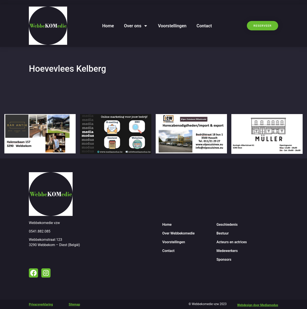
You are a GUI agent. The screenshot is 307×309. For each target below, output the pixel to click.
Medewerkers (227, 251)
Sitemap (74, 304)
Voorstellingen (172, 25)
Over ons (136, 25)
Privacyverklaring (41, 304)
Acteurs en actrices (231, 242)
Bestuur (222, 233)
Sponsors (223, 259)
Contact (204, 25)
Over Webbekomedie (178, 233)
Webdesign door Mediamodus (257, 305)
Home (108, 25)
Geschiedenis (227, 224)
